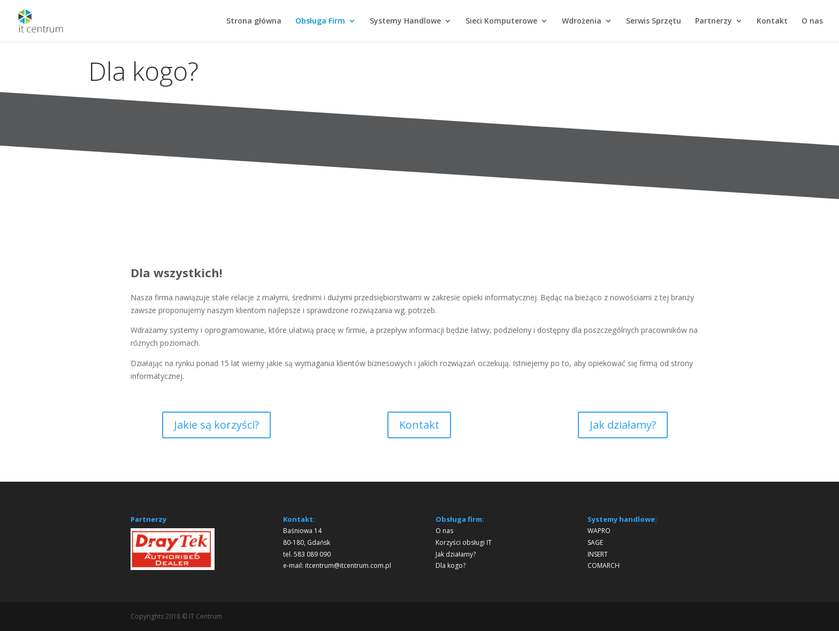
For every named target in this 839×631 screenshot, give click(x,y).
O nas (812, 21)
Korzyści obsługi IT (464, 542)
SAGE (595, 542)
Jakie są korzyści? (216, 424)
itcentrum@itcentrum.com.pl (348, 565)
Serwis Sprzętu (653, 21)
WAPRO (599, 530)
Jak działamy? (623, 424)
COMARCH (604, 565)
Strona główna (253, 21)
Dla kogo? (451, 565)
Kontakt (772, 21)
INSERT (598, 554)
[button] (147, 549)
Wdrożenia (581, 21)
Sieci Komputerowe (501, 21)
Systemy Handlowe (405, 21)
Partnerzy (713, 21)
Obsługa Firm (320, 21)
